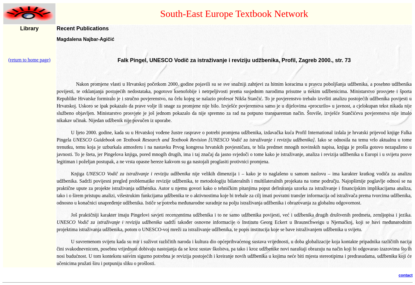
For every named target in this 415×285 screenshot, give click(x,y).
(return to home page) (29, 59)
